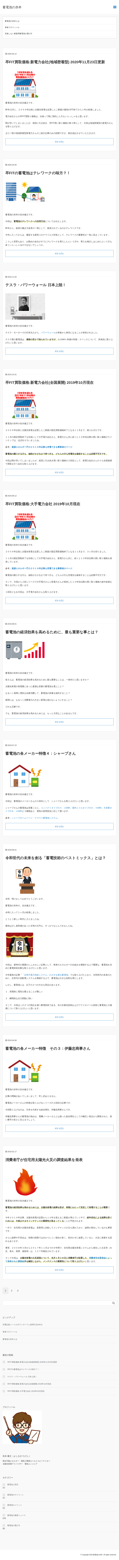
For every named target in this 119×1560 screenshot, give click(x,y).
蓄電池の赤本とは (12, 21)
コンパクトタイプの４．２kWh (55, 808)
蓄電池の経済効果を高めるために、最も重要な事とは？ (51, 632)
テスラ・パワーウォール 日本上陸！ (35, 285)
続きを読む (59, 142)
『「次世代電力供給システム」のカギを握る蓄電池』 (45, 975)
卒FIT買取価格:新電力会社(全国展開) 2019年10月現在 (49, 383)
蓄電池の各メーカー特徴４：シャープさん (40, 753)
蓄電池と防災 (12, 1484)
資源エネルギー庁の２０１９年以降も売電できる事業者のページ (42, 447)
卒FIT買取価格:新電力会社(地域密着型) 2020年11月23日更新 (55, 62)
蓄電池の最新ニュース (16, 1515)
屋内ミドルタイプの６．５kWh (86, 808)
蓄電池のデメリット (15, 1495)
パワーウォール (48, 332)
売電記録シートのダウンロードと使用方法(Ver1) (22, 1325)
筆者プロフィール (12, 27)
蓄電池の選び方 (13, 1525)
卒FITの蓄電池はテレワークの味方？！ (37, 173)
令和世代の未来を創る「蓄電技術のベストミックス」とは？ (55, 858)
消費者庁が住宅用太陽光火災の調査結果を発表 (44, 1160)
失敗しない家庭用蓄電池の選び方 (18, 33)
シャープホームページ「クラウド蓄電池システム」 (36, 818)
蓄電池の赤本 (12, 7)
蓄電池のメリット (14, 1505)
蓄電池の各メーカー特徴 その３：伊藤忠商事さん (47, 1048)
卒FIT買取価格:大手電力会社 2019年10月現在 (42, 504)
